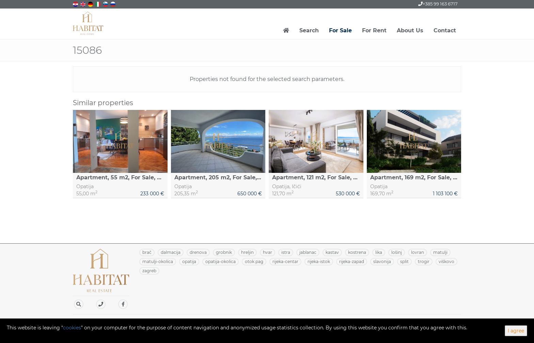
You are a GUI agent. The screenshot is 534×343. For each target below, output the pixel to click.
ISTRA (285, 252)
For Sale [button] (340, 30)
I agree (516, 331)
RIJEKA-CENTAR (285, 261)
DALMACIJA (170, 252)
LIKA (378, 252)
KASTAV (332, 252)
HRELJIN (247, 252)
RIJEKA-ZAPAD (351, 261)
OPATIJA (189, 261)
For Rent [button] (374, 30)
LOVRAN (417, 252)
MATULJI (440, 252)
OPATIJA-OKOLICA (220, 261)
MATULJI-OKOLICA (157, 261)
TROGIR (423, 261)
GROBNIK (224, 252)
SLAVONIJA (382, 261)
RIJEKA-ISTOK (319, 261)
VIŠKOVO (446, 261)
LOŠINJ (396, 252)
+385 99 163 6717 (438, 3)
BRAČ (147, 252)
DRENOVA (198, 252)
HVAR (267, 252)
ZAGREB (149, 270)
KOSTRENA (357, 252)
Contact (445, 30)
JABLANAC (307, 252)
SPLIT (404, 261)
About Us (410, 30)
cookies (72, 328)
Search (309, 30)
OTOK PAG (254, 261)
